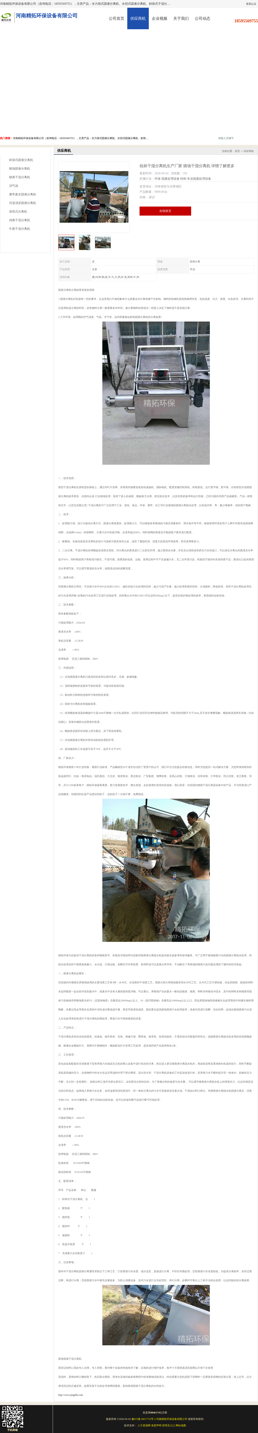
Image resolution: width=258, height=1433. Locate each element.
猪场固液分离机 (19, 168)
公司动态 (202, 18)
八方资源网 (144, 1425)
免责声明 (156, 1425)
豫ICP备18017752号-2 (144, 1419)
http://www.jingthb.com (70, 1394)
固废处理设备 (170, 178)
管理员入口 (168, 1425)
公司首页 (116, 18)
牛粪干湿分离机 (19, 228)
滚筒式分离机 (18, 211)
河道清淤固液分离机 (22, 203)
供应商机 (138, 18)
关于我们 (181, 18)
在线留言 (165, 211)
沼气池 (13, 185)
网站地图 (181, 1425)
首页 (237, 151)
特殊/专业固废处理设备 (195, 178)
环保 (158, 178)
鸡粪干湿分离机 (19, 220)
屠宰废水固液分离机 (22, 194)
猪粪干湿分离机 (19, 177)
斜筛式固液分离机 (21, 160)
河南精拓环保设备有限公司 (171, 1419)
